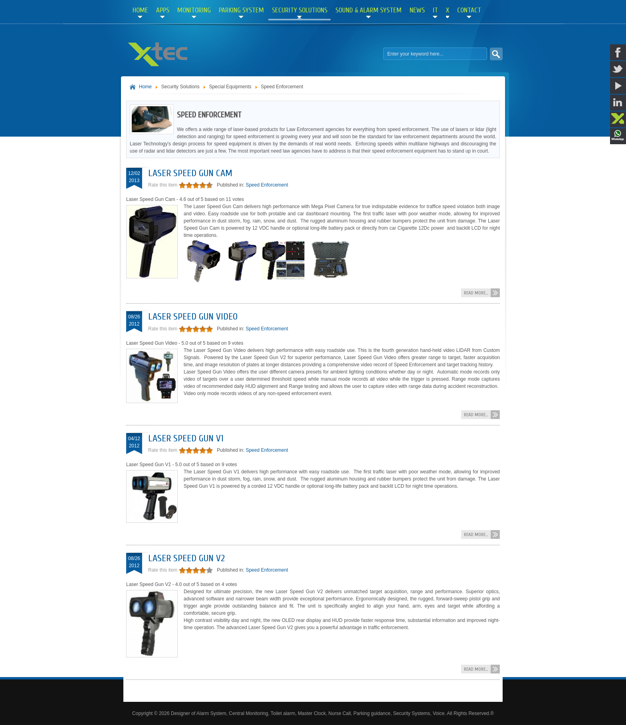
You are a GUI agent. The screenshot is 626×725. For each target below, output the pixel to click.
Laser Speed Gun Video (193, 316)
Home (145, 86)
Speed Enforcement (267, 185)
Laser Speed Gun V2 (186, 558)
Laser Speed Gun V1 (186, 438)
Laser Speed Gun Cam (190, 173)
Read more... (476, 293)
